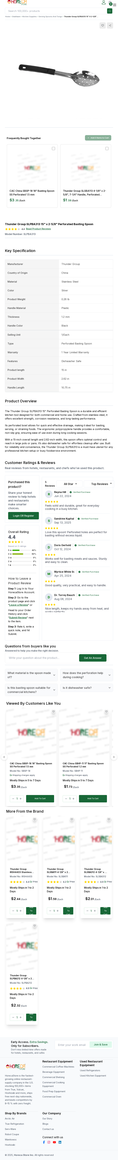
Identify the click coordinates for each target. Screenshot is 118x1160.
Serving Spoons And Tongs (50, 16)
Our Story (47, 1118)
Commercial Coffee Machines (58, 1066)
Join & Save (101, 1044)
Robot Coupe (12, 1134)
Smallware (16, 16)
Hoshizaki (10, 1144)
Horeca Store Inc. (24, 1155)
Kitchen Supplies (29, 16)
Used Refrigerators (90, 1070)
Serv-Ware (10, 1129)
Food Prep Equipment (53, 1091)
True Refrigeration (14, 1123)
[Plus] (20, 799)
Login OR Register (23, 515)
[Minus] (13, 799)
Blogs (45, 1123)
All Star (71, 484)
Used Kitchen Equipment (93, 1075)
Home (7, 16)
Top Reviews (101, 484)
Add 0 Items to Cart (98, 137)
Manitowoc (11, 1139)
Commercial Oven (51, 1096)
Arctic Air (10, 1118)
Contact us (48, 1129)
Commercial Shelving (53, 1077)
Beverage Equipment (53, 1071)
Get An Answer (93, 657)
